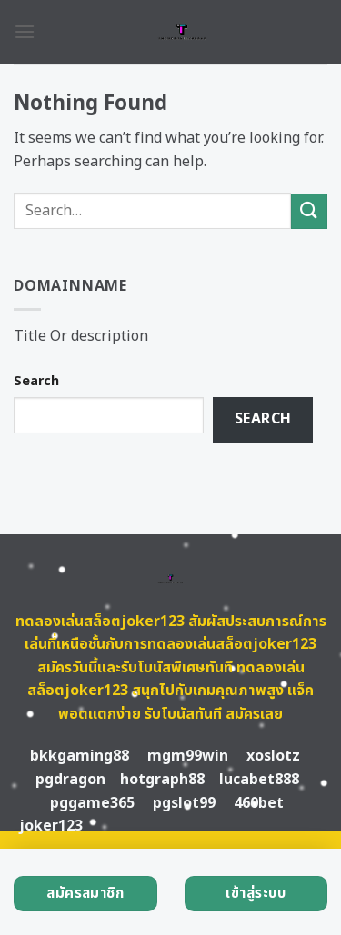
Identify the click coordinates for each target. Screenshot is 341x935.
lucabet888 (259, 780)
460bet (259, 803)
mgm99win (187, 756)
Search (36, 381)
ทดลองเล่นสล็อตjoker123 (100, 621)
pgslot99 (184, 803)
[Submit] (309, 211)
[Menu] (24, 31)
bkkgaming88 (79, 756)
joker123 (51, 826)
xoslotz (273, 756)
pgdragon (70, 780)
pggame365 (92, 803)
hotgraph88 (162, 780)
